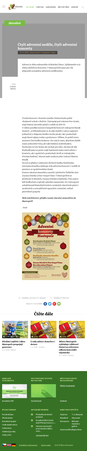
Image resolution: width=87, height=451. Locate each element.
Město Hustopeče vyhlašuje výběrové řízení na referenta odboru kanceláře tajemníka (69, 347)
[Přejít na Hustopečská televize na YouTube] (43, 391)
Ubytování (76, 418)
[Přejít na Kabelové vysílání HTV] (14, 391)
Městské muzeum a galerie (76, 423)
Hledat (83, 7)
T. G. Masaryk (77, 414)
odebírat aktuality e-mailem (34, 298)
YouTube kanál (36, 401)
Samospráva (51, 7)
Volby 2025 (6, 435)
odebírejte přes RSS (61, 298)
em (59, 304)
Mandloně (64, 418)
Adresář (74, 7)
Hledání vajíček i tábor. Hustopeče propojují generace (14, 344)
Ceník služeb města (9, 425)
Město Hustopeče (67, 386)
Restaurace (64, 421)
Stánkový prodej (8, 431)
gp (54, 304)
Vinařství (63, 414)
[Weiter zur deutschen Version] (14, 445)
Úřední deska (7, 418)
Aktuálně (30, 7)
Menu (3, 6)
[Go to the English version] (9, 445)
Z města (13, 87)
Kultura (13, 89)
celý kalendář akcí (42, 435)
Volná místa (6, 428)
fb (45, 304)
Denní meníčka (65, 430)
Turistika (40, 7)
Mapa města (77, 430)
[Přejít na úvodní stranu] (15, 7)
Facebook (63, 401)
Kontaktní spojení (9, 421)
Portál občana (7, 414)
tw (50, 304)
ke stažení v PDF (8, 401)
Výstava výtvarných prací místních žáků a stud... (44, 428)
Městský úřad (63, 7)
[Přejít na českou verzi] (4, 445)
